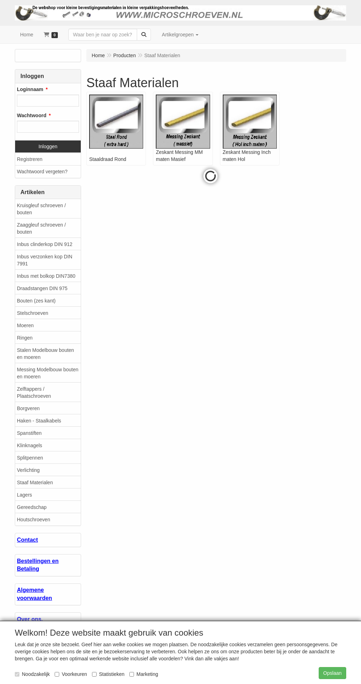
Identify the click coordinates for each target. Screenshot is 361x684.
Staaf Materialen (35, 482)
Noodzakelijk (32, 674)
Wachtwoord (31, 115)
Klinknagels (29, 445)
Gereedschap (32, 507)
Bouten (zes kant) (36, 301)
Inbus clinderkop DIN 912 (44, 244)
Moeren (25, 325)
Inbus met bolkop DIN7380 (46, 276)
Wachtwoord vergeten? (42, 171)
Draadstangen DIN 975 (42, 288)
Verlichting (28, 470)
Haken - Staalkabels (39, 421)
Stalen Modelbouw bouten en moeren (45, 353)
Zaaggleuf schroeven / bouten (41, 228)
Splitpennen (30, 458)
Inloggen (47, 146)
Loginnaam (30, 89)
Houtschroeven (33, 519)
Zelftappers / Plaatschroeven (34, 392)
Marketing (143, 674)
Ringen (24, 338)
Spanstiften (29, 433)
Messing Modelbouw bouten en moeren (47, 373)
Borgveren (28, 408)
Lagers (24, 495)
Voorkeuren (71, 674)
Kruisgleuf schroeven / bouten (41, 209)
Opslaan (332, 673)
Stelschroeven (32, 313)
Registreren (29, 159)
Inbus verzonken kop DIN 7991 (44, 260)
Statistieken (108, 674)
